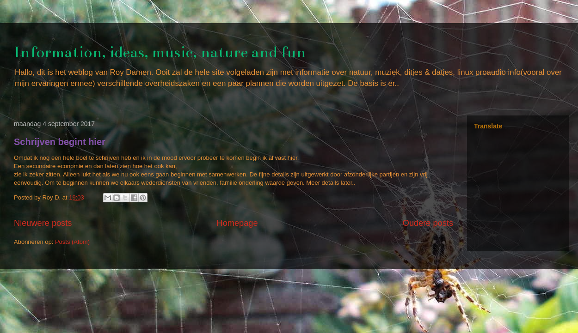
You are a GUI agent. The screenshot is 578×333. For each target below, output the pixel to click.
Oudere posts (428, 223)
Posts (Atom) (72, 241)
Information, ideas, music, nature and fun (160, 52)
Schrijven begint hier (59, 142)
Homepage (237, 223)
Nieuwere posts (43, 223)
